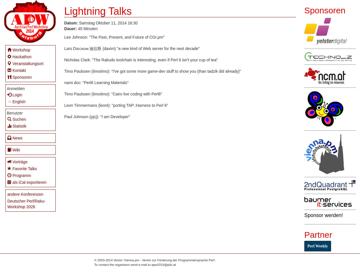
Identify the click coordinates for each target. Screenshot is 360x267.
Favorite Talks (22, 168)
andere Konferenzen (25, 194)
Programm (19, 175)
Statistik (16, 126)
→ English (16, 101)
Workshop (18, 49)
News (14, 137)
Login (14, 94)
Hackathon (19, 56)
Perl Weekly (317, 246)
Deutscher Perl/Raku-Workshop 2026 (26, 204)
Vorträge (17, 161)
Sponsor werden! (323, 215)
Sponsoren (19, 77)
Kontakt (16, 70)
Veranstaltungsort (25, 63)
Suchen (16, 119)
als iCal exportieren (27, 182)
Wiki (13, 149)
